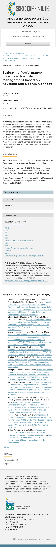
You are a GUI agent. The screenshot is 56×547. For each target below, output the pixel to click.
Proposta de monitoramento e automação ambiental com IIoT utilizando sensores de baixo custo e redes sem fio (27, 432)
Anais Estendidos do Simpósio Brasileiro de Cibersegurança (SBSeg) (28, 22)
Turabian (8, 253)
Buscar (28, 43)
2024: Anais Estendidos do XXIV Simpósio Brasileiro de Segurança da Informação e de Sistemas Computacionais (28, 58)
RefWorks (8, 251)
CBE (6, 238)
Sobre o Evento (21, 37)
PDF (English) (13, 192)
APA (6, 233)
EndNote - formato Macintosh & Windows (19, 241)
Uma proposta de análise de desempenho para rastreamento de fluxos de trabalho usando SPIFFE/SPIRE (29, 417)
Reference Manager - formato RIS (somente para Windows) (24, 256)
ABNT (7, 228)
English (6, 464)
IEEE (6, 243)
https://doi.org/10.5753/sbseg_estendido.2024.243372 (30, 108)
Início (5, 53)
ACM (6, 231)
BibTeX (7, 236)
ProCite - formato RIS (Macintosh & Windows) (20, 248)
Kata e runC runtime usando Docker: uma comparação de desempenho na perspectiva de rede (30, 372)
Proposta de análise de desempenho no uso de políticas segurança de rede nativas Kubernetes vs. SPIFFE (30, 384)
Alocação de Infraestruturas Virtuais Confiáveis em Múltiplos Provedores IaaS (30, 304)
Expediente (38, 37)
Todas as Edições (31, 32)
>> (8, 447)
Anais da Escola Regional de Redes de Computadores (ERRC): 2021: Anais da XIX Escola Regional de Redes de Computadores (30, 352)
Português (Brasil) (11, 460)
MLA (6, 246)
